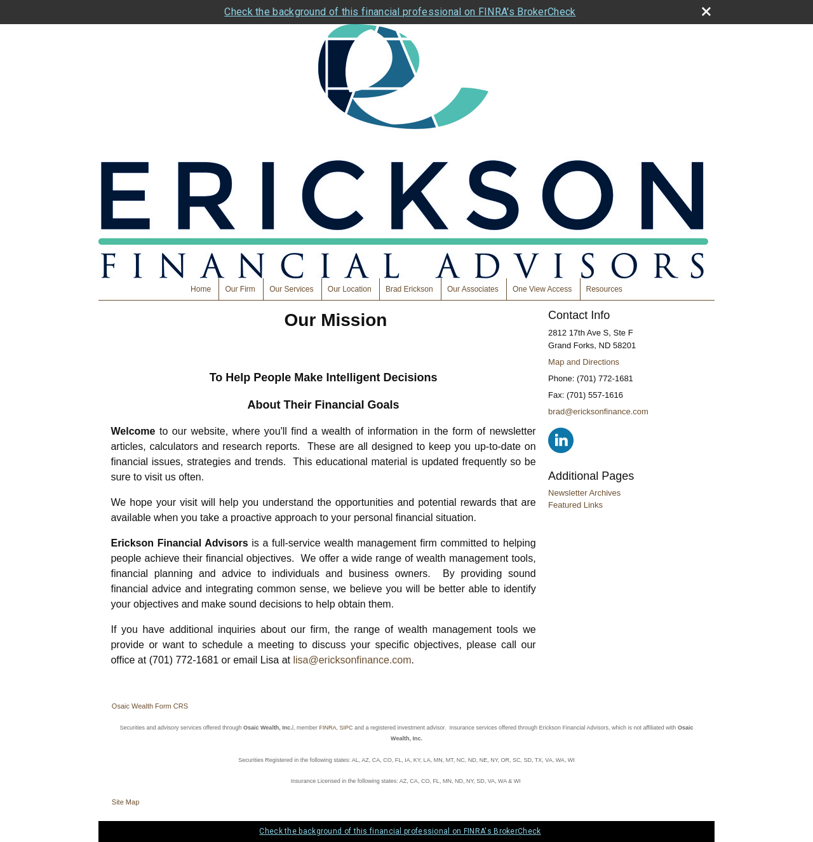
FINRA (327, 727)
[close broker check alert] (706, 11)
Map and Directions (583, 362)
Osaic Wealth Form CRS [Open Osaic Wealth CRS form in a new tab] (150, 706)
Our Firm (240, 289)
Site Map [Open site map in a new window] (125, 802)
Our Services (291, 289)
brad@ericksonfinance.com (598, 411)
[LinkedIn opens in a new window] (561, 440)
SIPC (346, 727)
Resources (604, 289)
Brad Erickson (409, 289)
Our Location (350, 289)
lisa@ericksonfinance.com (352, 660)
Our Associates (473, 289)
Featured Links (575, 505)
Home (201, 289)
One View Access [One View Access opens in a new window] (542, 289)
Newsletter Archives (584, 493)
